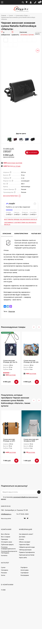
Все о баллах (5, 534)
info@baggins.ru (6, 514)
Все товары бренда (20, 219)
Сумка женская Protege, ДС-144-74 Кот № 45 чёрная (10, 362)
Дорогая (11, 311)
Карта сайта (23, 557)
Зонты (3, 575)
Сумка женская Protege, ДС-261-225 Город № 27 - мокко (31, 362)
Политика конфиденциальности (8, 547)
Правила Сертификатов (27, 552)
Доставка (22, 537)
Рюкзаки (4, 572)
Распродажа (25, 575)
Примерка (4, 539)
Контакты (4, 555)
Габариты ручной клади (27, 547)
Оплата (21, 539)
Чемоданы (4, 570)
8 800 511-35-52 (5, 506)
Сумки (11, 15)
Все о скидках (5, 537)
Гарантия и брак (24, 544)
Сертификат (25, 572)
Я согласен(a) (19, 498)
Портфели (24, 567)
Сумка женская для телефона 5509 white (31, 441)
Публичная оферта (7, 544)
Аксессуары (25, 570)
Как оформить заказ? (26, 534)
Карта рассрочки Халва (26, 555)
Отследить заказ (6, 542)
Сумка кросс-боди (22, 15)
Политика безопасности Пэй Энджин (9, 552)
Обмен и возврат (24, 542)
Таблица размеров (25, 550)
